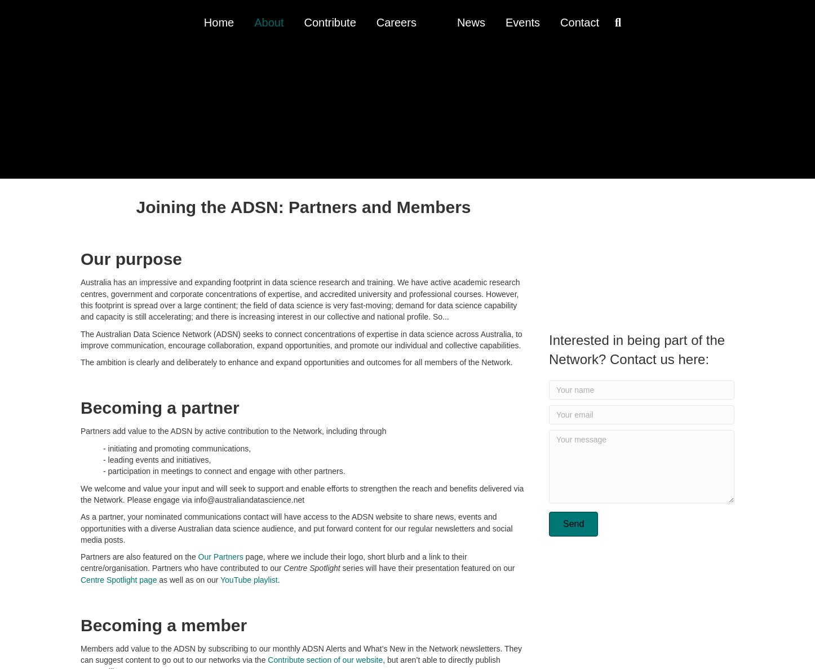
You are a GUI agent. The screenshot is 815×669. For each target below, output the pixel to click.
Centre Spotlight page (119, 579)
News (471, 22)
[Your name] (641, 390)
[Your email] (641, 414)
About (269, 22)
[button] (573, 524)
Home (219, 22)
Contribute (330, 22)
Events (523, 22)
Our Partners (220, 556)
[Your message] (641, 466)
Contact (579, 22)
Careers (397, 22)
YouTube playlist (249, 579)
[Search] (615, 23)
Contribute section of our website (325, 659)
